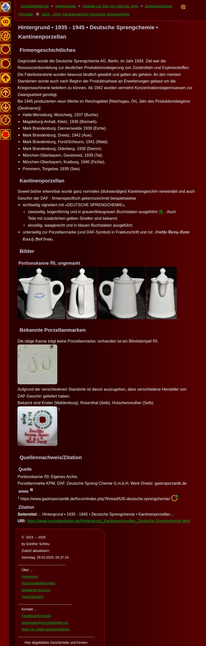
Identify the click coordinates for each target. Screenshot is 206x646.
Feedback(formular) (36, 616)
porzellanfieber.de (35, 6)
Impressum (30, 576)
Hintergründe (65, 6)
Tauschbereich (32, 597)
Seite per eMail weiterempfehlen (46, 629)
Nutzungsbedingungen (38, 583)
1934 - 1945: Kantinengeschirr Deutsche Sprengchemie (86, 14)
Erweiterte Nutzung (36, 590)
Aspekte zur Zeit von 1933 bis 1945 (110, 6)
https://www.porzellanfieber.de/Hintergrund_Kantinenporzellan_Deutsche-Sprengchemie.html (108, 521)
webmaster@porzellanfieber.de (45, 623)
